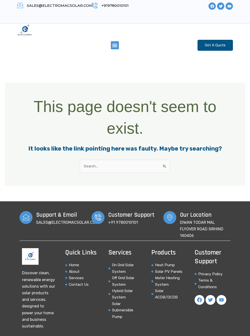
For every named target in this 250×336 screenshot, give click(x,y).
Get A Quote (215, 45)
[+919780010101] (95, 5)
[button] (115, 45)
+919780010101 (115, 5)
